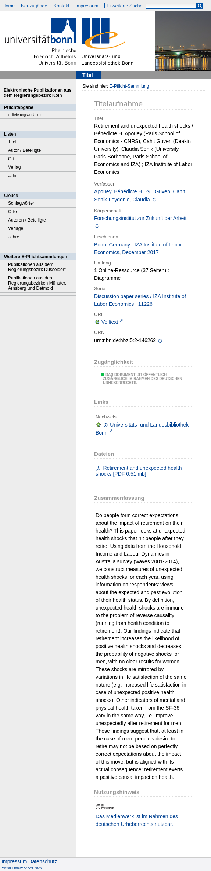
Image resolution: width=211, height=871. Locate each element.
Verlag (14, 167)
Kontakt (61, 5)
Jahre (13, 236)
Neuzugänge (34, 5)
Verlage (15, 228)
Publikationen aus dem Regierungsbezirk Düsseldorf (36, 267)
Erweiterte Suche (125, 5)
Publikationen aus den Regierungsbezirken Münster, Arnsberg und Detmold (37, 283)
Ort (11, 158)
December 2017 (140, 252)
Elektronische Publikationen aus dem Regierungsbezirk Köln (38, 93)
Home (8, 5)
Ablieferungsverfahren (25, 115)
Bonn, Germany (112, 245)
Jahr (12, 175)
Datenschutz (42, 861)
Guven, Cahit (170, 191)
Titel (12, 141)
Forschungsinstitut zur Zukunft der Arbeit (140, 218)
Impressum (86, 5)
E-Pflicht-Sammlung (129, 86)
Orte (12, 211)
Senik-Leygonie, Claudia (122, 199)
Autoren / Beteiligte (27, 220)
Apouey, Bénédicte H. (118, 191)
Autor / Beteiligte (24, 150)
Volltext (109, 322)
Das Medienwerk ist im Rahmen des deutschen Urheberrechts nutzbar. (137, 820)
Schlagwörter (21, 203)
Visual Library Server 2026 (21, 868)
